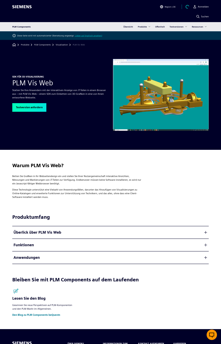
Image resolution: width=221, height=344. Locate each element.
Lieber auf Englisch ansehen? (88, 35)
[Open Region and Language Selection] (168, 7)
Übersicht (128, 26)
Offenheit (160, 26)
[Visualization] (62, 45)
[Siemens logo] (22, 6)
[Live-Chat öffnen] (211, 334)
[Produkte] (25, 45)
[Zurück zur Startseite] (14, 45)
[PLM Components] (42, 45)
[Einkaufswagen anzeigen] (187, 7)
